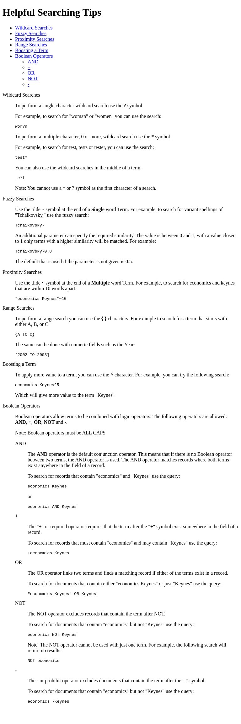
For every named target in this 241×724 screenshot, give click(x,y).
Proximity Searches (34, 39)
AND (33, 61)
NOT (33, 78)
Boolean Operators (34, 56)
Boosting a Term (31, 50)
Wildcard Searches (34, 27)
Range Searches (31, 44)
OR (31, 73)
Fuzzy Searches (30, 33)
